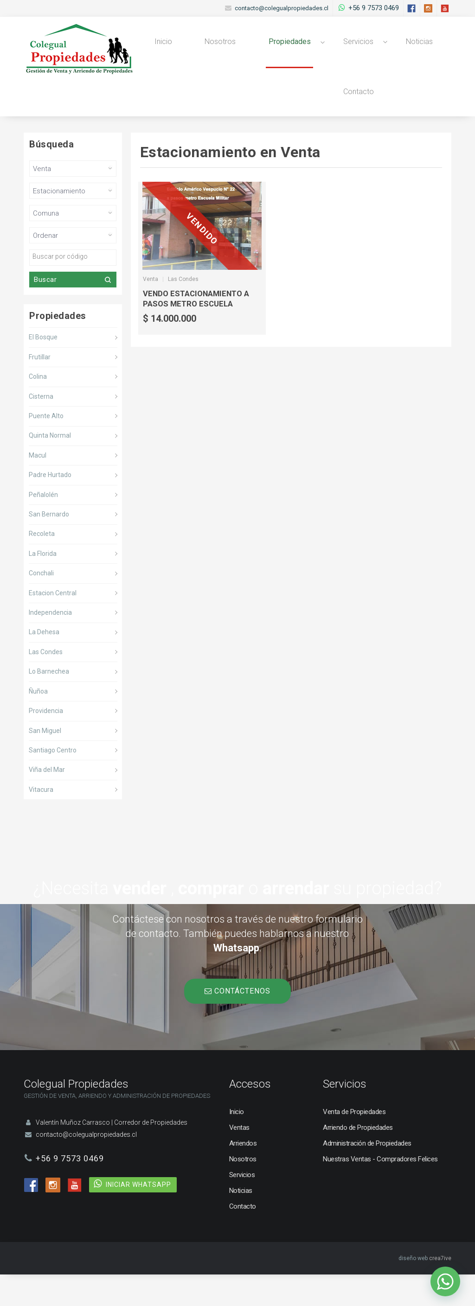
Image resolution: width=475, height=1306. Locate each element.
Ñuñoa (38, 722)
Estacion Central (53, 624)
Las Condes (46, 683)
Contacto (340, 115)
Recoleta (42, 565)
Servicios (341, 49)
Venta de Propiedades (354, 1143)
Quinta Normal (50, 467)
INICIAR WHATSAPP (138, 1216)
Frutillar (40, 388)
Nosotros (213, 49)
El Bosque (43, 369)
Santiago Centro (53, 781)
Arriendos (243, 1175)
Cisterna (41, 428)
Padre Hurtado (50, 506)
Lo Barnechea (49, 703)
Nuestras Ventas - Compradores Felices (380, 1190)
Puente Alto (46, 448)
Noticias (398, 49)
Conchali (41, 605)
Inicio (161, 49)
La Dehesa (44, 664)
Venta (150, 311)
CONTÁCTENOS (237, 1022)
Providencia (46, 742)
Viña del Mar (47, 801)
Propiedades (277, 49)
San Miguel (45, 762)
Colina (38, 408)
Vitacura (41, 821)
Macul (37, 487)
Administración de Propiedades (367, 1175)
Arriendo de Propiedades (358, 1159)
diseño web (413, 1290)
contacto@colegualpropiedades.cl (281, 8)
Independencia (50, 644)
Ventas (239, 1159)
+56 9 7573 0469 (373, 8)
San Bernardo (49, 546)
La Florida (43, 585)
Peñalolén (43, 526)
